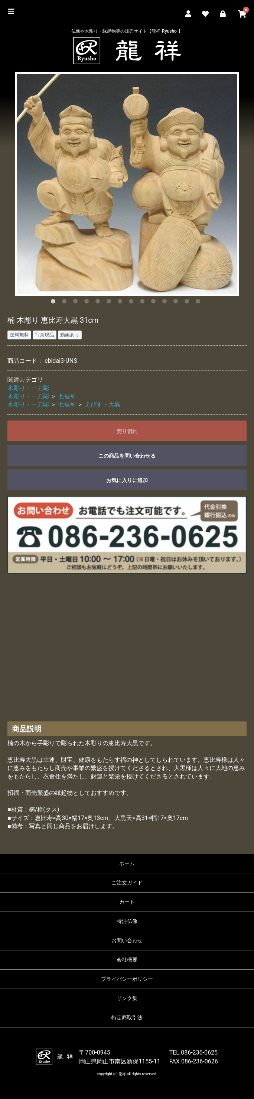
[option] (127, 184)
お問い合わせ (127, 940)
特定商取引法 (127, 1017)
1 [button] (54, 302)
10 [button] (155, 302)
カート (127, 902)
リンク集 (127, 998)
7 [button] (121, 302)
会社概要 (127, 960)
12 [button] (177, 302)
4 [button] (88, 302)
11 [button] (166, 302)
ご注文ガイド (127, 883)
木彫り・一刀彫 (28, 388)
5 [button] (99, 302)
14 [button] (199, 302)
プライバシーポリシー (127, 979)
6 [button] (110, 302)
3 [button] (77, 302)
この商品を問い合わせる (127, 456)
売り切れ (127, 431)
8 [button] (132, 302)
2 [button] (65, 302)
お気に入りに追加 (127, 480)
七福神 (67, 396)
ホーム (127, 863)
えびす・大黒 (102, 404)
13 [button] (188, 302)
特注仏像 (127, 921)
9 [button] (143, 302)
